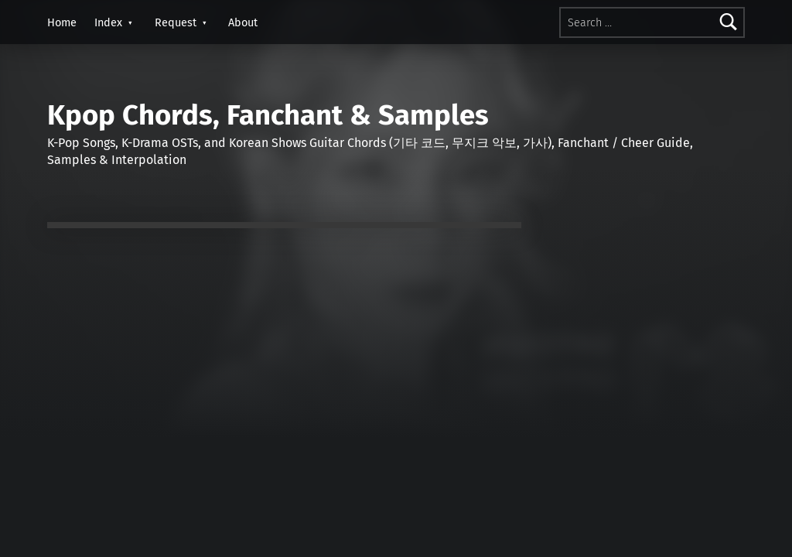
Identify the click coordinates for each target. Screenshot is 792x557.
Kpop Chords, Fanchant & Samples (268, 115)
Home (62, 22)
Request (175, 22)
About (243, 22)
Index (108, 22)
